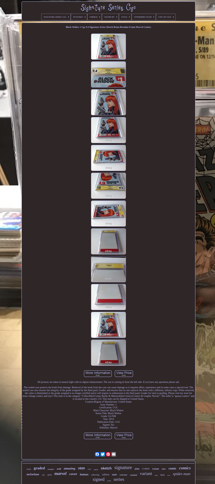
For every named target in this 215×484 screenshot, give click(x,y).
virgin (28, 469)
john (137, 468)
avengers (51, 469)
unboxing (95, 475)
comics (185, 468)
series (119, 479)
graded (39, 468)
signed (98, 479)
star (43, 475)
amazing (69, 468)
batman (84, 474)
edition (105, 474)
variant (146, 473)
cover (73, 474)
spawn (96, 469)
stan (81, 468)
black (162, 475)
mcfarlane (33, 474)
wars (156, 475)
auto (114, 474)
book (168, 475)
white (89, 469)
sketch (106, 468)
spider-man (181, 474)
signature (123, 467)
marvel (60, 473)
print (50, 475)
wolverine (123, 475)
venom (155, 468)
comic (172, 468)
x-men (146, 468)
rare (164, 469)
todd (59, 469)
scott (109, 481)
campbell (133, 475)
